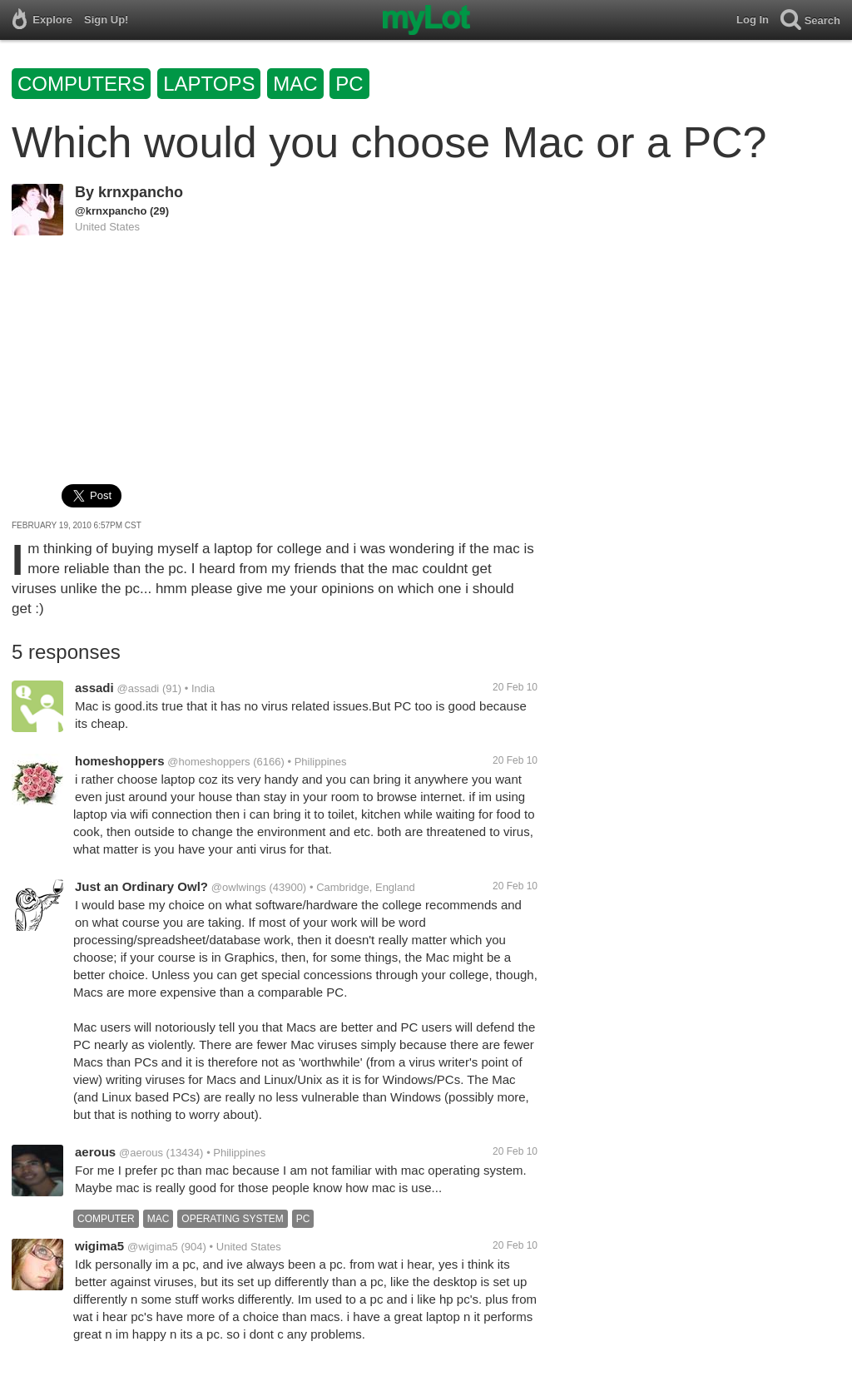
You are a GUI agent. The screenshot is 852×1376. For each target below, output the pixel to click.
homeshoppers (120, 761)
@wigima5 (152, 1246)
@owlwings (238, 887)
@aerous (141, 1152)
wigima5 (99, 1246)
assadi (94, 688)
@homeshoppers (208, 761)
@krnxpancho (110, 211)
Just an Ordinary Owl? (141, 886)
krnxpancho (140, 192)
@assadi (137, 688)
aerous (95, 1152)
